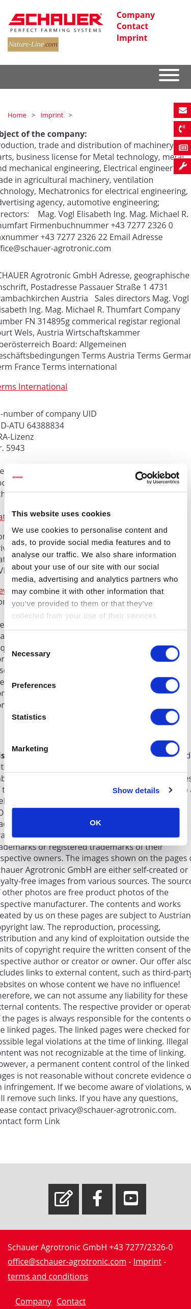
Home (18, 115)
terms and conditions (48, 1276)
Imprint (132, 37)
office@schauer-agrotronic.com (67, 1261)
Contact (132, 26)
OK (95, 822)
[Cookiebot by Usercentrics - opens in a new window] (136, 477)
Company (136, 14)
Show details (136, 790)
